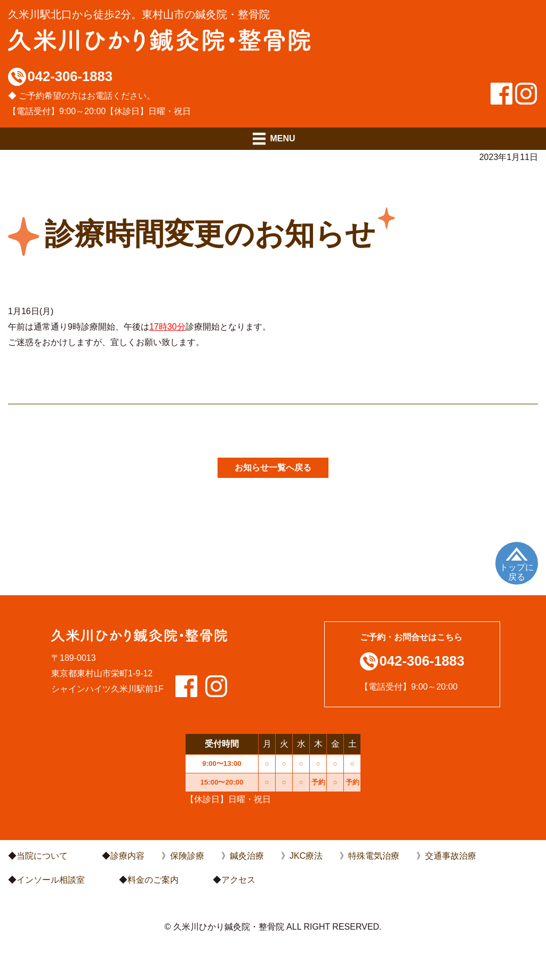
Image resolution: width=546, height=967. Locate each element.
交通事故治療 (450, 855)
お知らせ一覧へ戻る (273, 467)
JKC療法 (306, 855)
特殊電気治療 (373, 855)
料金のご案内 (153, 879)
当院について (42, 855)
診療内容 (127, 855)
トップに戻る (517, 572)
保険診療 (187, 855)
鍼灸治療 (247, 855)
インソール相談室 (51, 879)
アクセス (238, 879)
